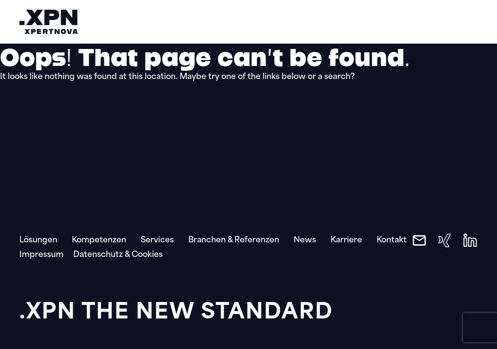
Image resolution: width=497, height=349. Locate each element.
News (305, 240)
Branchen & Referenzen (233, 240)
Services (157, 240)
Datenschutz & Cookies (118, 255)
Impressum (41, 255)
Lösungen (38, 240)
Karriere (346, 240)
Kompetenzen (99, 240)
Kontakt (392, 240)
